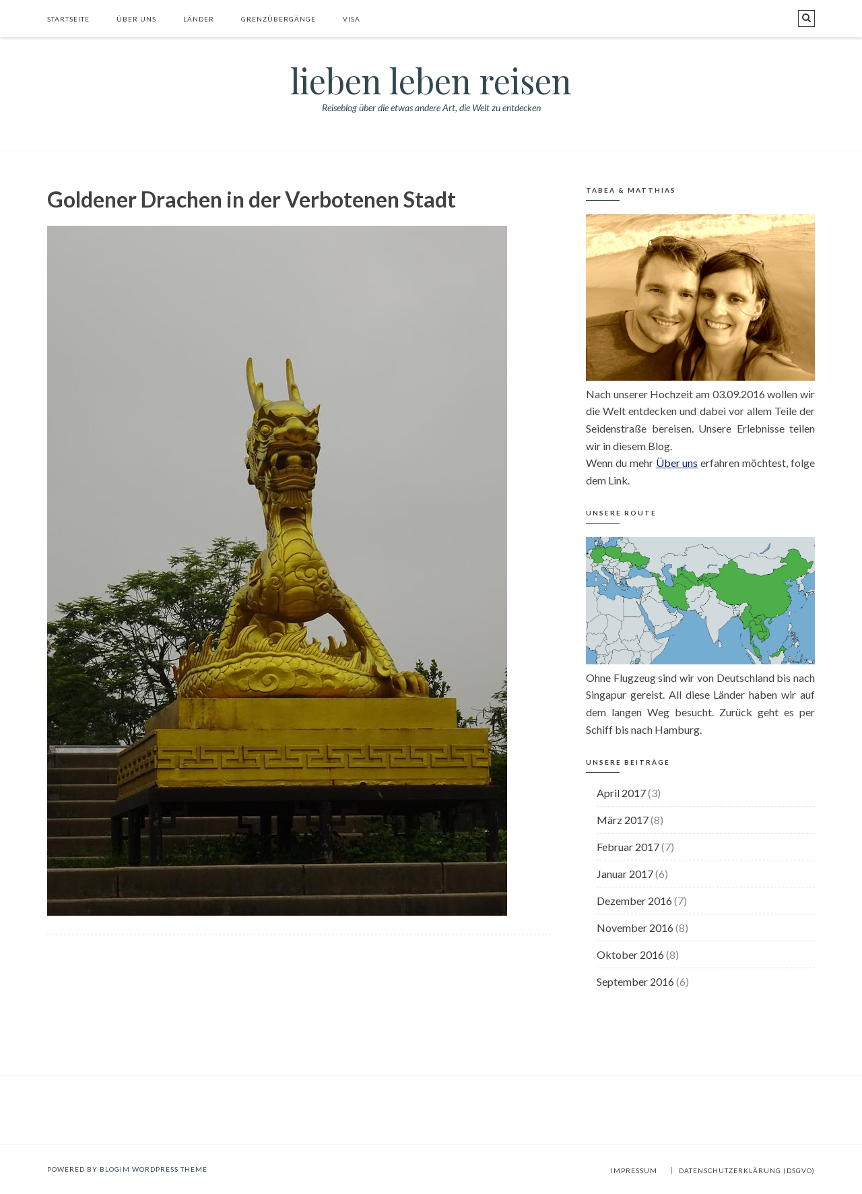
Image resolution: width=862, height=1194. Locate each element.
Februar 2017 (628, 846)
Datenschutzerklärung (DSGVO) (747, 1170)
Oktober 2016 (630, 954)
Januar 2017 (625, 873)
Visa (351, 18)
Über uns (136, 18)
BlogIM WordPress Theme (153, 1169)
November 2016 (635, 927)
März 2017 (623, 819)
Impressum (634, 1170)
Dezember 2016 (634, 900)
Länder (198, 18)
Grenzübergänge (278, 18)
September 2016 (635, 981)
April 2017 (621, 792)
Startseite (68, 18)
